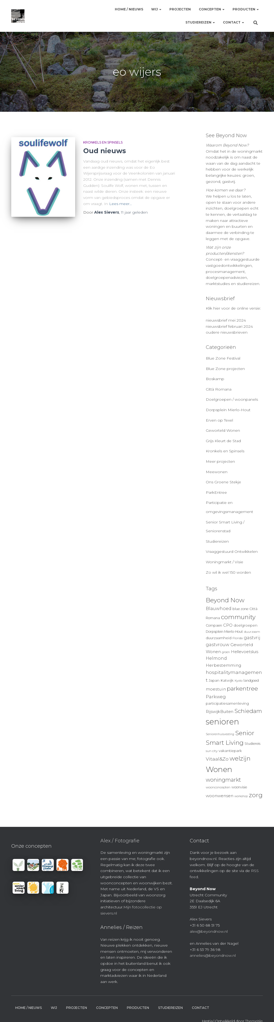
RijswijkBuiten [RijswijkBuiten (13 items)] (219, 711)
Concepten (211, 9)
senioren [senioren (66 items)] (222, 721)
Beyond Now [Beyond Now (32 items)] (225, 600)
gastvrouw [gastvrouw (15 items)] (217, 644)
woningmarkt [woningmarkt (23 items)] (223, 780)
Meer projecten (220, 461)
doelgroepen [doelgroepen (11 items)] (245, 625)
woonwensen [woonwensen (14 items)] (219, 795)
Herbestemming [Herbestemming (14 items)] (223, 665)
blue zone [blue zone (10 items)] (240, 609)
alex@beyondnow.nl (209, 931)
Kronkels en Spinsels (103, 142)
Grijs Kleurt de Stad (223, 440)
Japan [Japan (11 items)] (214, 680)
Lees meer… (120, 203)
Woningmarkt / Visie (224, 562)
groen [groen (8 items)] (226, 652)
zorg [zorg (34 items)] (255, 795)
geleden (134, 212)
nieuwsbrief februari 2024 (229, 326)
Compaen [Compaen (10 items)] (214, 625)
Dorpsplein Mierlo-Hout (228, 409)
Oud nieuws (104, 151)
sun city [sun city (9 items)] (212, 751)
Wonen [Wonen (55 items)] (219, 769)
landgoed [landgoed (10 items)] (251, 680)
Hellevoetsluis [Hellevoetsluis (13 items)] (244, 651)
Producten (246, 9)
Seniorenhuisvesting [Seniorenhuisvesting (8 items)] (220, 734)
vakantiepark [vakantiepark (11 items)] (230, 751)
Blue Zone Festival (223, 358)
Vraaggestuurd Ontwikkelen (232, 551)
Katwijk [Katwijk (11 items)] (227, 680)
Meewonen (216, 471)
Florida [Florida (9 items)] (238, 638)
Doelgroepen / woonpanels (232, 399)
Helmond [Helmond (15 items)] (216, 658)
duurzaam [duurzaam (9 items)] (252, 632)
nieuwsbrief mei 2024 (226, 320)
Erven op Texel (219, 420)
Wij (156, 9)
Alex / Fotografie (119, 841)
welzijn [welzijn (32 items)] (240, 758)
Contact (233, 22)
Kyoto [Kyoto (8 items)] (238, 680)
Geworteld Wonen (223, 430)
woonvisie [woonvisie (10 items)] (239, 787)
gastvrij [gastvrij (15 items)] (252, 637)
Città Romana (218, 389)
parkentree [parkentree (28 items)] (242, 688)
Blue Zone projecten (225, 368)
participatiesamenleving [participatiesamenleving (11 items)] (227, 703)
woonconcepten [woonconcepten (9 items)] (218, 787)
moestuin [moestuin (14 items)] (216, 689)
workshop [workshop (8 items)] (241, 796)
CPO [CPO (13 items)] (228, 625)
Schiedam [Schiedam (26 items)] (248, 711)
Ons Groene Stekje (223, 482)
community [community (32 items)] (238, 617)
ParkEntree (216, 492)
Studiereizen (200, 22)
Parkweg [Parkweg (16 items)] (216, 696)
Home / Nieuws (129, 9)
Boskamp (215, 378)
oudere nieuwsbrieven (227, 332)
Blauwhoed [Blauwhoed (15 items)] (218, 608)
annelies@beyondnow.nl (213, 955)
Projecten (180, 9)
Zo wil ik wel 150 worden (228, 572)
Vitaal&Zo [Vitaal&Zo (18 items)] (217, 759)
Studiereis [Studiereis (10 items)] (252, 744)
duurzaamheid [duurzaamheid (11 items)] (218, 638)
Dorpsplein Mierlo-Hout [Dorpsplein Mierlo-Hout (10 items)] (224, 632)
